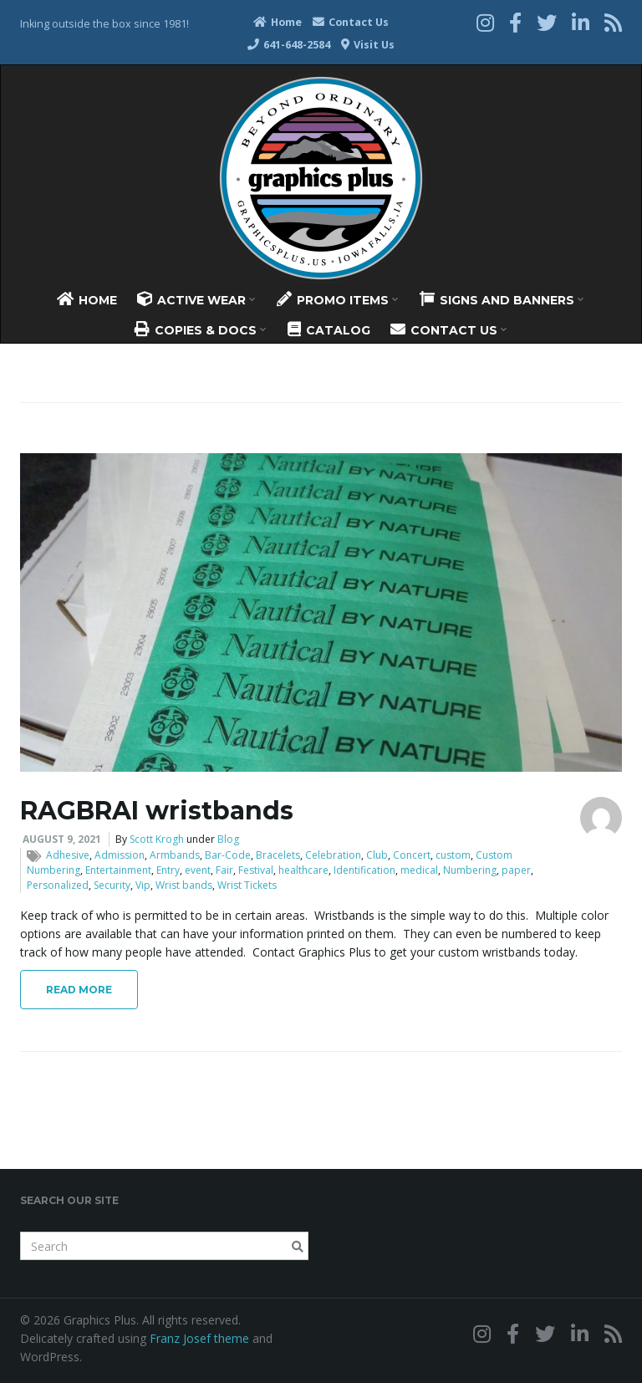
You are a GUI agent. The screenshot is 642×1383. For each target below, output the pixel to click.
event (198, 870)
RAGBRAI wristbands (156, 810)
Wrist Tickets (247, 885)
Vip (142, 885)
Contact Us (351, 22)
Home (277, 22)
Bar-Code (228, 855)
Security (112, 885)
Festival (255, 870)
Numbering (470, 870)
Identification (364, 870)
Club (377, 855)
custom (453, 855)
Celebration (333, 855)
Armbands (175, 855)
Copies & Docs (200, 329)
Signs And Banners (501, 299)
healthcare (303, 870)
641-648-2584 (288, 45)
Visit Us (368, 45)
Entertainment (118, 870)
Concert (412, 855)
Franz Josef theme (199, 1338)
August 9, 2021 (62, 839)
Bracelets (278, 855)
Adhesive (67, 855)
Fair (224, 870)
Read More (79, 989)
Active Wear (196, 299)
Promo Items (337, 299)
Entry (168, 870)
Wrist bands (183, 885)
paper (516, 870)
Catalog (329, 329)
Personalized (58, 885)
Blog (228, 839)
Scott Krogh (157, 839)
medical (419, 870)
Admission (119, 855)
